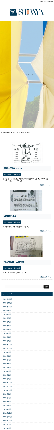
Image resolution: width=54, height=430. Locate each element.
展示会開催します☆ (13, 168)
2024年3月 (7, 371)
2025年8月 (7, 314)
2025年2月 (7, 337)
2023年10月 (7, 390)
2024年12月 (7, 345)
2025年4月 (7, 329)
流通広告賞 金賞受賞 (14, 262)
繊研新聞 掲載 (10, 216)
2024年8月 (7, 356)
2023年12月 (7, 383)
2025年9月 (7, 310)
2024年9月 (7, 352)
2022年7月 (7, 424)
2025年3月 (7, 333)
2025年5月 (7, 326)
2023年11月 (7, 386)
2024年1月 (7, 379)
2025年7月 (7, 318)
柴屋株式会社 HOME (8, 132)
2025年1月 (7, 341)
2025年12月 (7, 299)
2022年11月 (7, 417)
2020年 (21, 132)
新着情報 (17, 174)
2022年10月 (7, 421)
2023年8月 (7, 394)
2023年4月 (7, 405)
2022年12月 (7, 413)
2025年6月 (7, 322)
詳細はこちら (45, 185)
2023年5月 (7, 402)
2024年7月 (7, 360)
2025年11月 (7, 303)
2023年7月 (7, 398)
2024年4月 (7, 367)
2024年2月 (7, 375)
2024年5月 (7, 364)
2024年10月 (7, 348)
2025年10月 (7, 307)
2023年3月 (7, 409)
